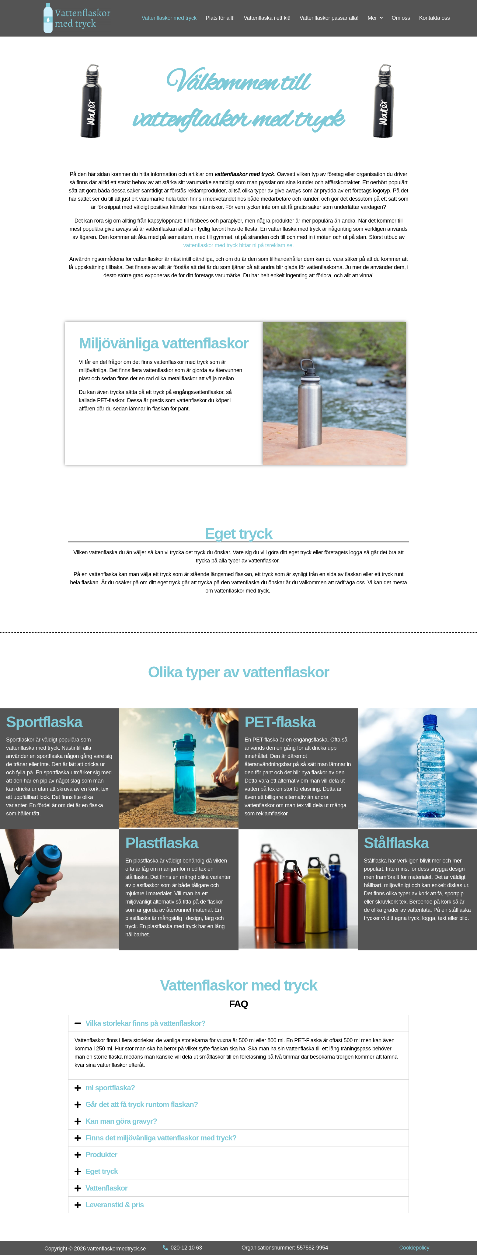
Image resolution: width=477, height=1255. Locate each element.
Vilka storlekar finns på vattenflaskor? (145, 1023)
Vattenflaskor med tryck (169, 18)
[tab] (238, 1023)
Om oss (401, 18)
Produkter (101, 1154)
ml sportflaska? (110, 1088)
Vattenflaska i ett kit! (267, 18)
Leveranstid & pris (114, 1205)
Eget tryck (101, 1171)
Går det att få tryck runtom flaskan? (141, 1104)
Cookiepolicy (414, 1248)
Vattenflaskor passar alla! (329, 18)
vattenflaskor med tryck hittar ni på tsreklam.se (237, 245)
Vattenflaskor (106, 1188)
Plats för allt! (220, 18)
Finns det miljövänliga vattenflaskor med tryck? (160, 1138)
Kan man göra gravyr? (121, 1121)
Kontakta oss (434, 18)
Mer (374, 18)
